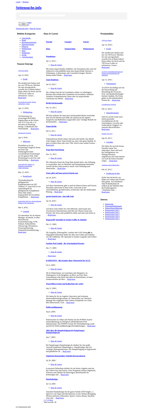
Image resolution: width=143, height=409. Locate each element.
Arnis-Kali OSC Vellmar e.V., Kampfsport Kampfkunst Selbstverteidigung (26, 166)
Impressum (109, 204)
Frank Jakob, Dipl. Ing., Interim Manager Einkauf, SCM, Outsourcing (29, 202)
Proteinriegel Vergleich (24, 133)
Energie (49, 42)
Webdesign (26, 53)
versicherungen (27, 57)
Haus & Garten (35, 29)
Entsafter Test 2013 (107, 134)
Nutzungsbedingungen (113, 206)
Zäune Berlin (51, 126)
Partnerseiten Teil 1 (112, 210)
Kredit (24, 55)
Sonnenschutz (70, 49)
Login (18, 2)
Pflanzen (25, 47)
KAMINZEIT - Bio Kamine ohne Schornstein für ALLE (68, 261)
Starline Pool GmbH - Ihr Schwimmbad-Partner (65, 243)
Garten (86, 42)
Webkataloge (26, 49)
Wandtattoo (50, 56)
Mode (24, 40)
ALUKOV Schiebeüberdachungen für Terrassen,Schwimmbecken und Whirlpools (112, 73)
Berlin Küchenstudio (54, 103)
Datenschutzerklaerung (113, 208)
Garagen (68, 42)
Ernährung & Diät (113, 173)
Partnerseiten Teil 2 (112, 212)
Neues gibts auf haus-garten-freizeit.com (62, 173)
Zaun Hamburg (52, 80)
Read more (22, 98)
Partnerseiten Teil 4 (112, 217)
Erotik (25, 79)
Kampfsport (27, 176)
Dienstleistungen (28, 44)
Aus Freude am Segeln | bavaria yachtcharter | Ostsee (27, 103)
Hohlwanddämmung (54, 307)
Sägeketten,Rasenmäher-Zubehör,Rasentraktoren (65, 356)
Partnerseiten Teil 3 (112, 214)
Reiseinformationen (29, 42)
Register (25, 2)
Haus (23, 51)
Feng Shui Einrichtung (55, 150)
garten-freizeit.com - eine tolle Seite (60, 196)
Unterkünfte (26, 38)
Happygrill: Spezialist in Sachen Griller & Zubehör (66, 220)
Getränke (109, 142)
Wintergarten (111, 84)
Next (51, 400)
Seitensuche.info (28, 7)
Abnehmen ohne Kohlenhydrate (110, 165)
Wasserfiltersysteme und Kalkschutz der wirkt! (64, 284)
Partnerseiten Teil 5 (112, 219)
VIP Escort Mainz (23, 71)
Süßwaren (26, 141)
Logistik (26, 211)
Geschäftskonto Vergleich (109, 104)
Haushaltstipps (52, 379)
